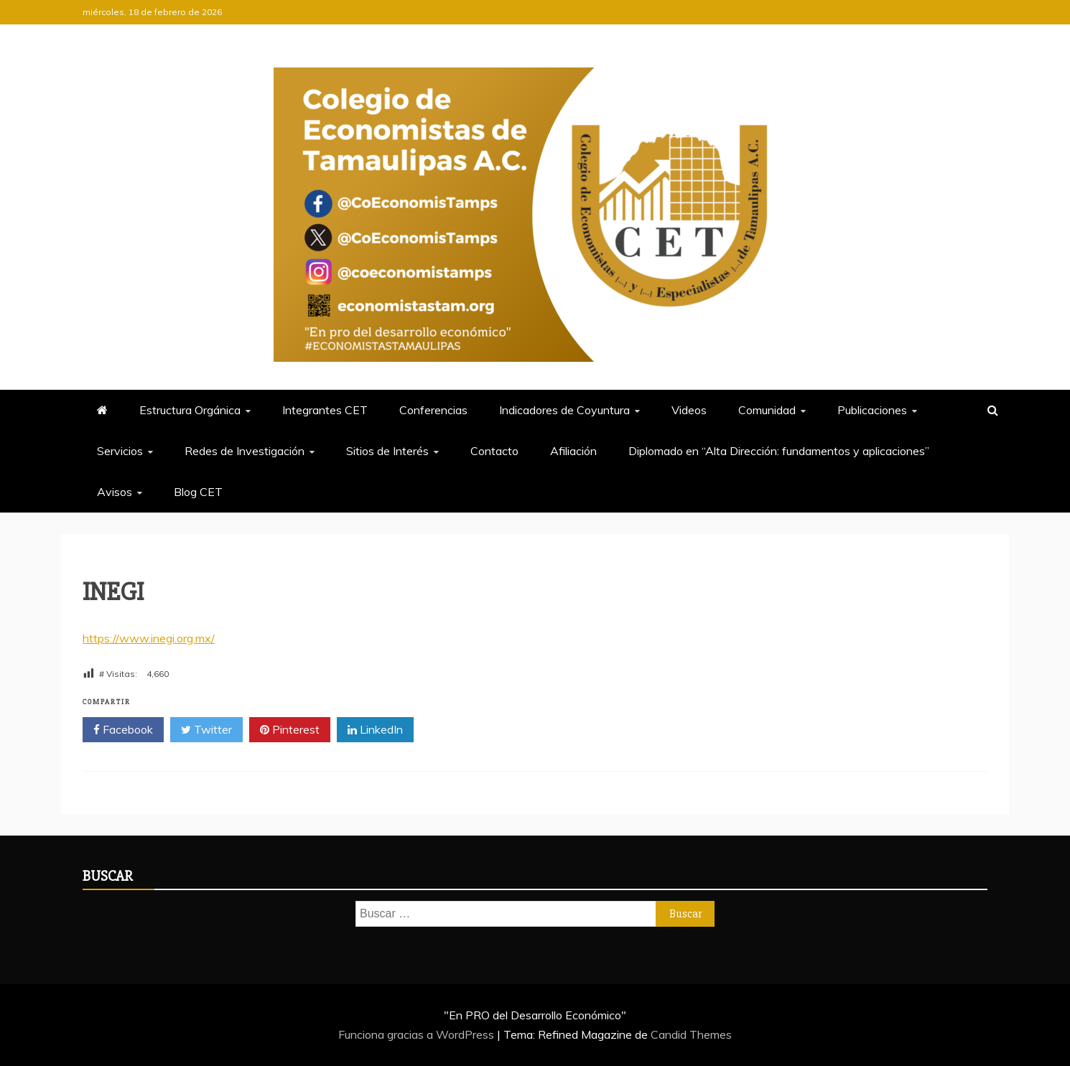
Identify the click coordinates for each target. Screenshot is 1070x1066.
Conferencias (433, 410)
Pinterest (290, 730)
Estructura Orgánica (190, 410)
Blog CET (198, 492)
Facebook (123, 730)
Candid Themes (691, 1034)
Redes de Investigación (244, 451)
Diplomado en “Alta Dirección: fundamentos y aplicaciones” (778, 451)
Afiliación (573, 451)
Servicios (120, 451)
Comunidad (767, 410)
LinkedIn (375, 730)
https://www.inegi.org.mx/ (149, 638)
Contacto (494, 451)
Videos (689, 410)
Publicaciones (872, 410)
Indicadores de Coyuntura (564, 410)
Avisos (114, 492)
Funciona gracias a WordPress (417, 1034)
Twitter (206, 730)
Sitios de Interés (387, 451)
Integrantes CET (325, 410)
